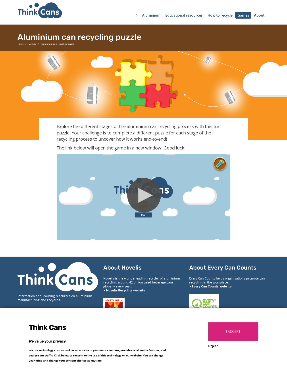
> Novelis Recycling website (124, 290)
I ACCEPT (233, 337)
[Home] (136, 15)
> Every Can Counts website (210, 286)
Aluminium (151, 15)
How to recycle (220, 15)
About (259, 15)
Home (20, 43)
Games (243, 15)
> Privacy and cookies (33, 310)
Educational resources (184, 15)
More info (109, 366)
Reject (213, 352)
